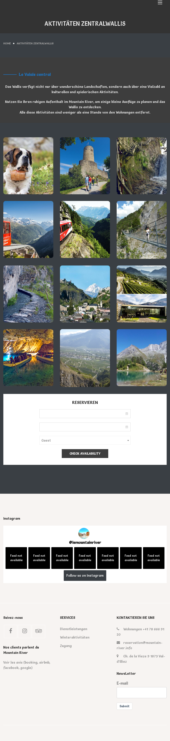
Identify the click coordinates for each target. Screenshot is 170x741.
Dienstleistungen (71, 629)
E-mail (122, 683)
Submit (124, 706)
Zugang (66, 646)
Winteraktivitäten (71, 637)
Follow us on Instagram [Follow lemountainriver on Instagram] (85, 575)
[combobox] (85, 440)
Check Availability (85, 454)
